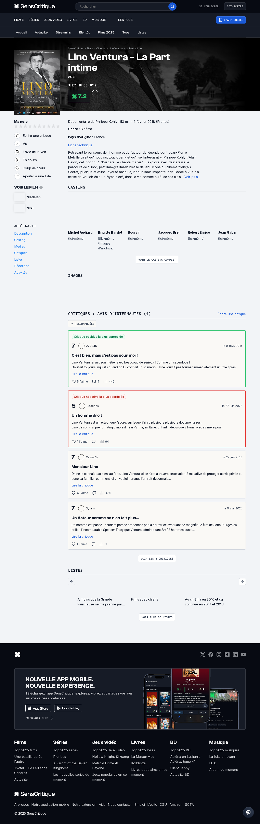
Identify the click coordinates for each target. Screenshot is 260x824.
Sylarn (90, 508)
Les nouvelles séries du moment (71, 776)
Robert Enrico (199, 232)
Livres (138, 742)
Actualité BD (179, 774)
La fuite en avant (222, 757)
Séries (60, 742)
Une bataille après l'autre (28, 759)
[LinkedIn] (235, 656)
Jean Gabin (227, 232)
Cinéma (100, 48)
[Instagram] (219, 656)
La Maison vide (142, 757)
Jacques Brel (168, 232)
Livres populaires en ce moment (149, 772)
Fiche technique (80, 145)
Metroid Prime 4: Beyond (105, 765)
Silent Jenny (180, 768)
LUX (212, 763)
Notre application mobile (50, 804)
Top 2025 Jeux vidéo (108, 750)
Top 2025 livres (143, 750)
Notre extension (84, 804)
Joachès (93, 406)
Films (90, 48)
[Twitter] (202, 656)
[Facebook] (210, 656)
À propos (21, 804)
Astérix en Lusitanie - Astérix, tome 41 (186, 759)
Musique (218, 742)
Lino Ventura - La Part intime (125, 48)
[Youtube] (243, 656)
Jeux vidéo (104, 742)
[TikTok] (227, 656)
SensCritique (75, 48)
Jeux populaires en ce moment (109, 776)
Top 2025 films (25, 750)
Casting (76, 187)
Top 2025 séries (65, 750)
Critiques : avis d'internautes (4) (109, 313)
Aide (102, 804)
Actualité (21, 779)
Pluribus (59, 757)
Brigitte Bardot (110, 232)
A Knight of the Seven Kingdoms (70, 765)
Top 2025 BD (180, 750)
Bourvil (133, 232)
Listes (75, 570)
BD (173, 742)
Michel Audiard (80, 232)
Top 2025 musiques (224, 750)
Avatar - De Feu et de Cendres (30, 770)
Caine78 (92, 457)
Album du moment (223, 770)
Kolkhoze (138, 763)
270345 (91, 345)
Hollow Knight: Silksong (110, 757)
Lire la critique (82, 374)
